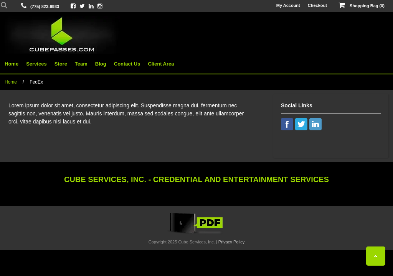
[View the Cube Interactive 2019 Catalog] (196, 234)
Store (60, 64)
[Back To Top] (375, 256)
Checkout (317, 5)
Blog (100, 64)
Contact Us (127, 64)
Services (36, 64)
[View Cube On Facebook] (73, 6)
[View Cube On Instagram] (99, 6)
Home (11, 64)
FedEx (36, 82)
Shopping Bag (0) (362, 5)
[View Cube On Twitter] (82, 6)
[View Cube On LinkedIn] (91, 6)
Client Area (161, 64)
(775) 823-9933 (44, 6)
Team (81, 64)
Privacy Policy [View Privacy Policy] (231, 242)
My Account (288, 5)
